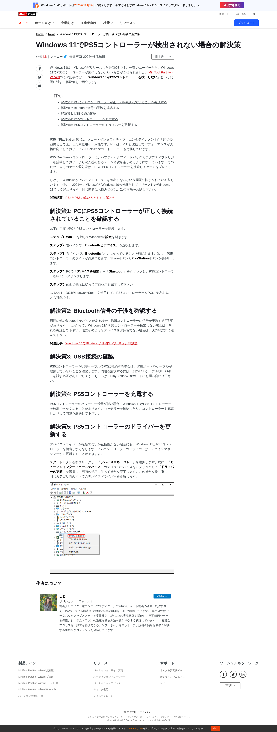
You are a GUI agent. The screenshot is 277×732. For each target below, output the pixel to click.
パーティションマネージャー (109, 676)
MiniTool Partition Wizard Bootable (37, 689)
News (51, 34)
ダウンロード (246, 22)
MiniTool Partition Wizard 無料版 (36, 670)
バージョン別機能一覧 (30, 695)
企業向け (67, 23)
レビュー (165, 683)
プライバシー (145, 711)
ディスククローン (103, 695)
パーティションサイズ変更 (108, 670)
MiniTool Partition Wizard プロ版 (36, 676)
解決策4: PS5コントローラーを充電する (89, 119)
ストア (23, 23)
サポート (224, 14)
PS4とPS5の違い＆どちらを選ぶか (90, 198)
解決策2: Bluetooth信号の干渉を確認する (90, 108)
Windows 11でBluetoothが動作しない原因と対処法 (101, 343)
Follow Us (163, 596)
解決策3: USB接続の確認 (78, 113)
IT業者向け (88, 23)
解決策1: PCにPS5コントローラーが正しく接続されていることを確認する (114, 102)
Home (40, 34)
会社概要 (241, 14)
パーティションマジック (107, 683)
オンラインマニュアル (172, 676)
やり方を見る (231, 5)
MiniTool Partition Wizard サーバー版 (38, 683)
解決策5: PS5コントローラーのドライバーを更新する (99, 125)
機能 (108, 23)
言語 (230, 685)
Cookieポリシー (135, 728)
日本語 (159, 56)
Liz (45, 56)
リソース (127, 23)
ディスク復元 (100, 689)
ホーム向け (44, 23)
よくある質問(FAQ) (171, 670)
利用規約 (129, 711)
